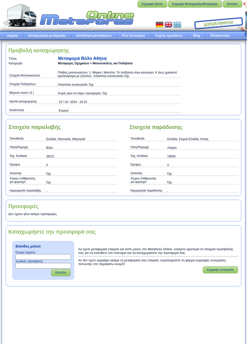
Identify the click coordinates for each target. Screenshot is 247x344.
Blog (196, 35)
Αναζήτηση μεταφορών (93, 35)
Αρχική (12, 35)
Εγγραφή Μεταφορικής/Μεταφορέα (195, 4)
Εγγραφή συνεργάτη (220, 269)
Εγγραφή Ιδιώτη (152, 4)
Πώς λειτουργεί (133, 35)
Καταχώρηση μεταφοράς (47, 35)
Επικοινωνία (220, 35)
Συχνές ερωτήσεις (169, 35)
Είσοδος (232, 4)
